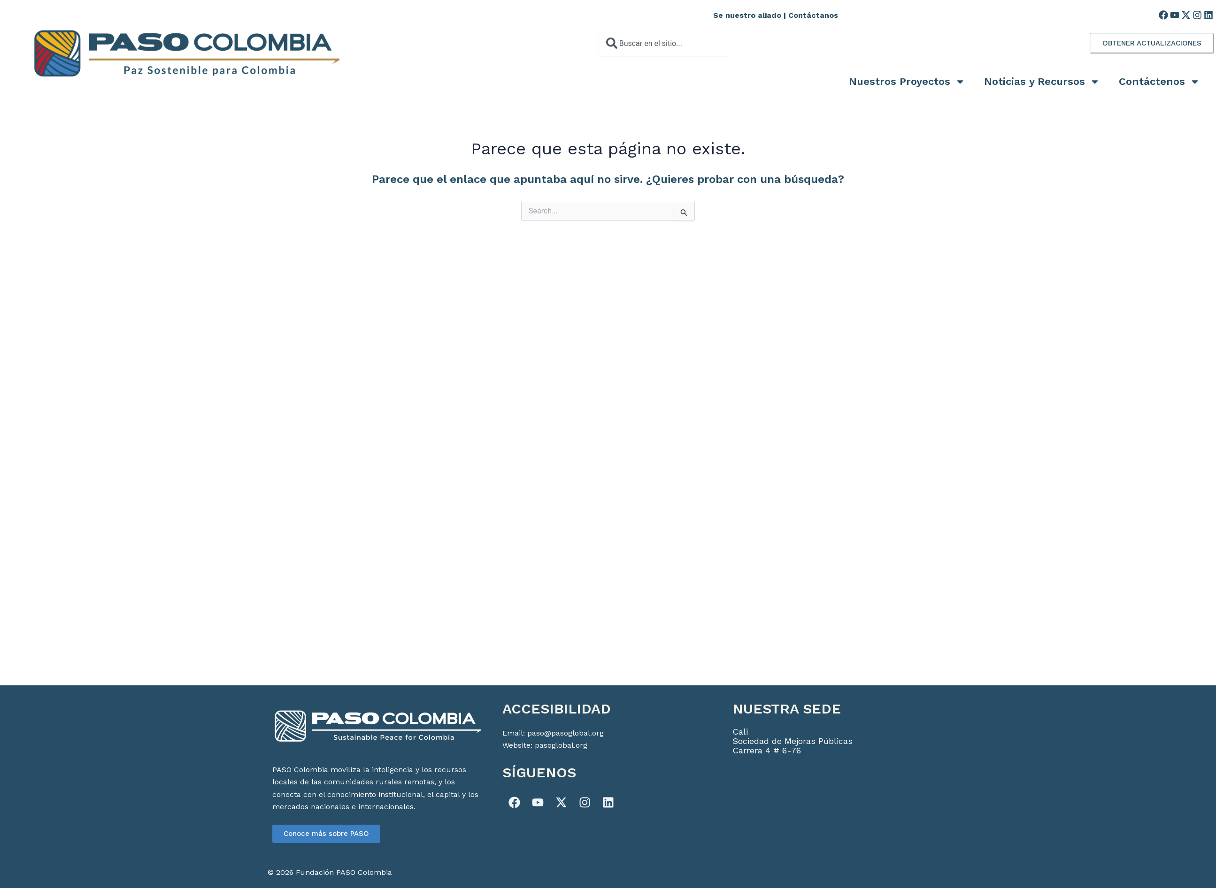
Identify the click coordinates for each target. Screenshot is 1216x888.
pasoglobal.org (561, 745)
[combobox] (663, 43)
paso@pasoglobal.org (565, 733)
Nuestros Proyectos (907, 81)
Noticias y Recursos (1042, 81)
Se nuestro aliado (747, 15)
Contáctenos (1159, 81)
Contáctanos (813, 15)
